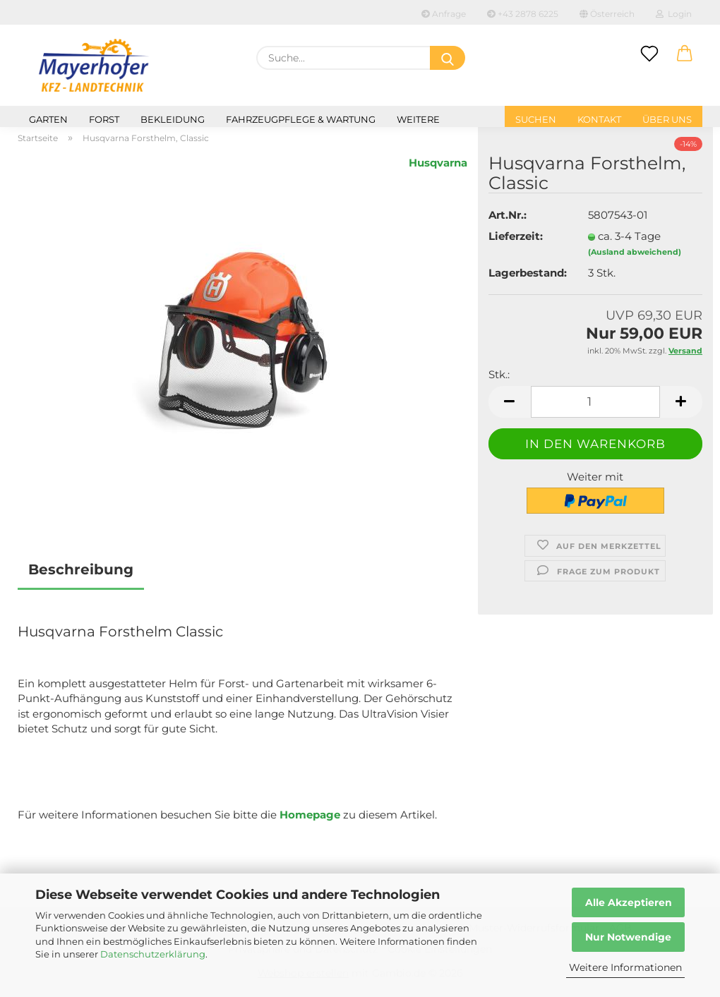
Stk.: (499, 374)
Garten (48, 119)
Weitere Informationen (625, 967)
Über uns (667, 119)
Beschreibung (80, 569)
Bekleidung (172, 119)
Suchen (535, 119)
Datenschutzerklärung (152, 954)
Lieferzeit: (515, 236)
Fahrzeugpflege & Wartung (301, 119)
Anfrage (443, 13)
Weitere (418, 119)
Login (674, 13)
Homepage (310, 814)
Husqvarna (438, 162)
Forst (104, 119)
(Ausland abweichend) (634, 252)
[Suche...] (447, 58)
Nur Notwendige (628, 937)
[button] (684, 54)
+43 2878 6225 (522, 13)
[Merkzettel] (649, 54)
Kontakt (599, 119)
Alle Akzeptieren (628, 902)
